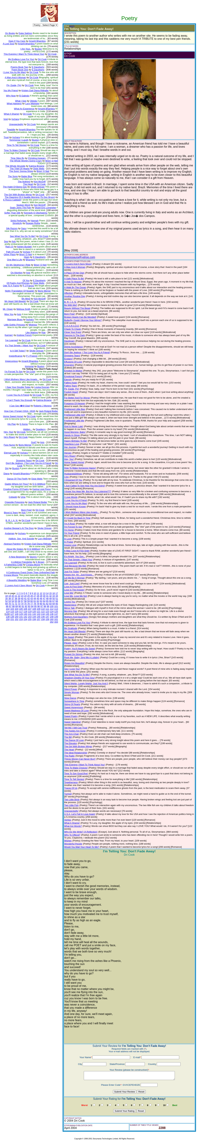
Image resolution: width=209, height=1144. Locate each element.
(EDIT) (71, 26)
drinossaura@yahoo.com (79, 257)
